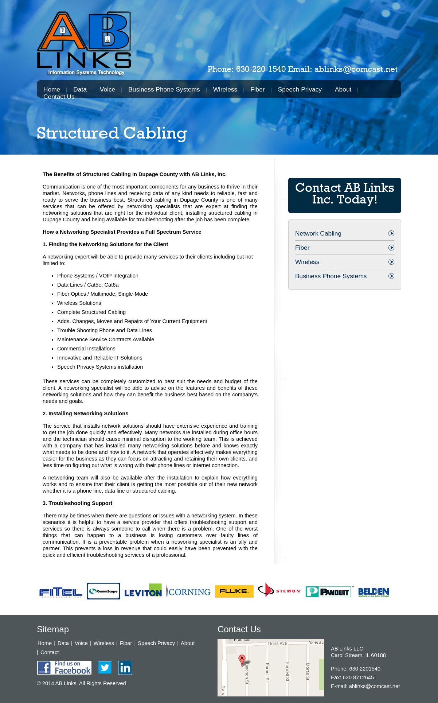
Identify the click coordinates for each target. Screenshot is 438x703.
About (343, 89)
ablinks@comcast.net (356, 69)
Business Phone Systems (164, 89)
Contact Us (59, 96)
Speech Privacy (300, 89)
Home (51, 89)
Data (80, 89)
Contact (49, 652)
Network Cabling (318, 233)
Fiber (257, 89)
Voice (107, 89)
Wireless (225, 89)
